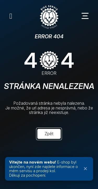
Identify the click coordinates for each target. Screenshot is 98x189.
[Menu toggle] (87, 16)
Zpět (49, 133)
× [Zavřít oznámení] (85, 168)
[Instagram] (10, 16)
